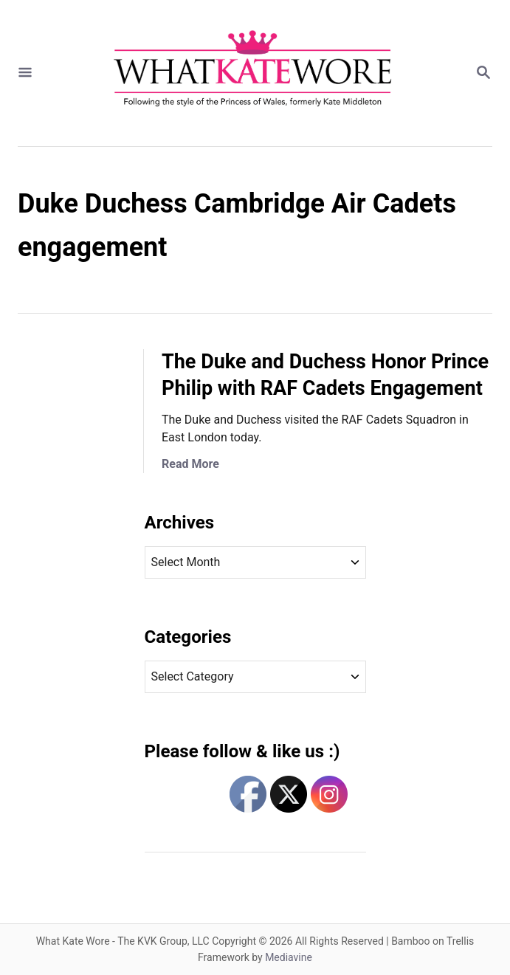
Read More (190, 464)
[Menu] (25, 73)
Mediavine (288, 957)
